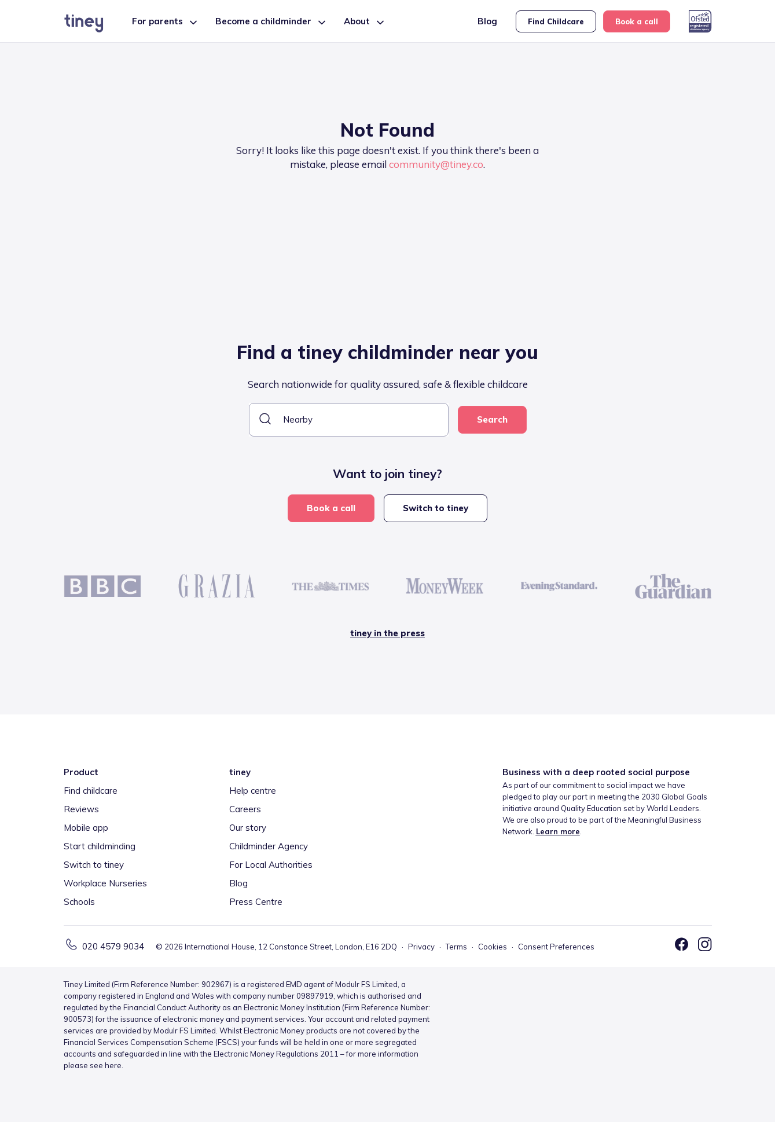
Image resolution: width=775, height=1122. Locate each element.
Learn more (558, 831)
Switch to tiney (435, 508)
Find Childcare (556, 21)
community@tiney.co (436, 164)
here (113, 1065)
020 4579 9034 (113, 946)
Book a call (636, 21)
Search (492, 419)
